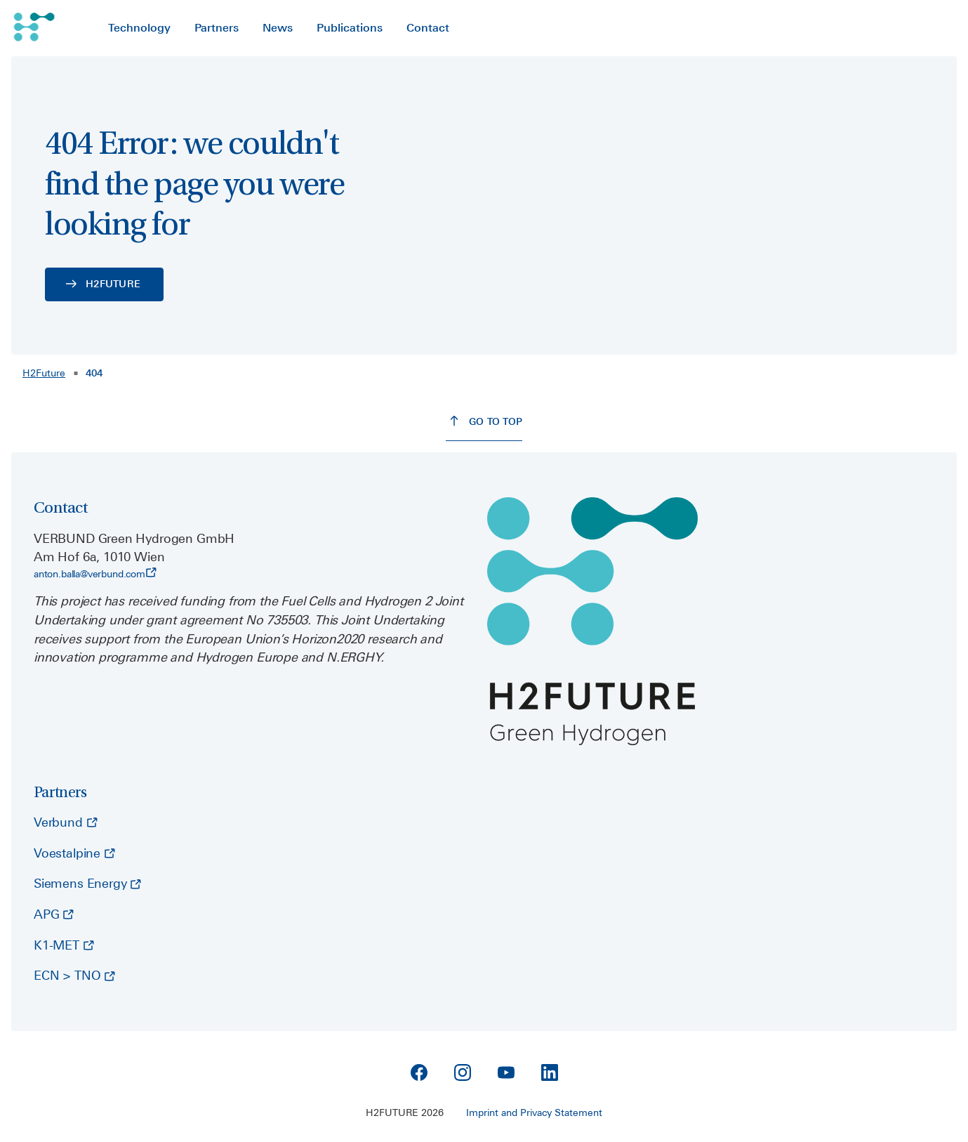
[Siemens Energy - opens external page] (87, 884)
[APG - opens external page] (54, 915)
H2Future (43, 373)
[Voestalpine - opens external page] (74, 854)
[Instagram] (462, 1072)
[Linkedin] (549, 1072)
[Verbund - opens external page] (66, 823)
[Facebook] (419, 1072)
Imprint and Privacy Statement (534, 1112)
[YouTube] (506, 1072)
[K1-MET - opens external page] (64, 946)
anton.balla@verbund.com (95, 573)
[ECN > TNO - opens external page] (74, 976)
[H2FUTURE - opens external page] (104, 284)
